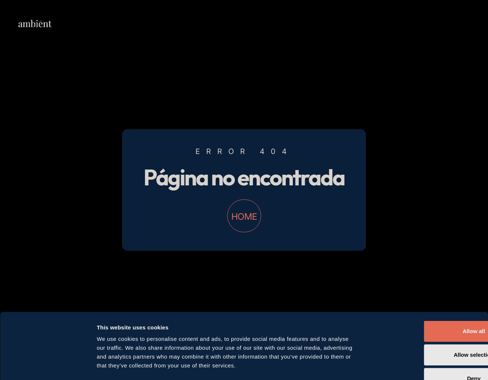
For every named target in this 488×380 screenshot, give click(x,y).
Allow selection (426, 308)
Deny (426, 331)
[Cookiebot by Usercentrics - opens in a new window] (47, 365)
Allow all (426, 284)
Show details (387, 365)
